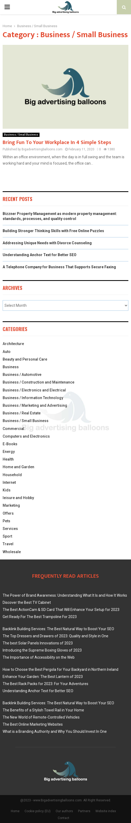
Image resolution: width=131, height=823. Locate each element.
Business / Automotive (22, 374)
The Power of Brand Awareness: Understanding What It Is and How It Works (65, 595)
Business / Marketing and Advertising (35, 405)
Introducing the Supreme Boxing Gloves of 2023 (42, 650)
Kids (7, 490)
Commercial (13, 429)
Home (15, 811)
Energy (9, 451)
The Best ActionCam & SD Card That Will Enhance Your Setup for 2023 (61, 609)
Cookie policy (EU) (38, 811)
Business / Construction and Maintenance (38, 382)
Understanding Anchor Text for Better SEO (39, 255)
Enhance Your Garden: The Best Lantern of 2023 (43, 676)
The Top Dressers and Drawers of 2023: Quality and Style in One (55, 636)
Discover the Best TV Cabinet (27, 602)
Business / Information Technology (33, 398)
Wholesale (12, 552)
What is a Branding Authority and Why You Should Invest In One (55, 731)
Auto (7, 352)
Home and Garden (18, 467)
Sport (7, 536)
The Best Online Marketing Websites (33, 724)
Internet (9, 482)
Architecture (13, 344)
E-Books (10, 444)
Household (12, 475)
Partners (84, 811)
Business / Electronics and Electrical (34, 390)
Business (11, 367)
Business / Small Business (21, 134)
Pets (6, 521)
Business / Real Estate (22, 413)
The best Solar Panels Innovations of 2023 (38, 643)
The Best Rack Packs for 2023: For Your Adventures (45, 684)
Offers (8, 513)
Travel (8, 544)
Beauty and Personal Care (25, 359)
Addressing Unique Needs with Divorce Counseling (47, 243)
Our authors (64, 811)
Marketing (11, 505)
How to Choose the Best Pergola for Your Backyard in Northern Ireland (60, 669)
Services (10, 529)
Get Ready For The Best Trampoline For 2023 (40, 617)
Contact (63, 818)
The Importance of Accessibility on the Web (39, 657)
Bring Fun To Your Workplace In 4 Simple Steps (57, 142)
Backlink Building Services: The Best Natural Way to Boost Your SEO (58, 629)
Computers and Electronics (26, 436)
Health (8, 459)
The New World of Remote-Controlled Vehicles (41, 717)
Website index (105, 811)
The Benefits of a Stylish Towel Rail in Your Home (43, 710)
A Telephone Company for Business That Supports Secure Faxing (59, 267)
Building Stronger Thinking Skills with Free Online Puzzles (53, 231)
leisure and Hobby (18, 498)
